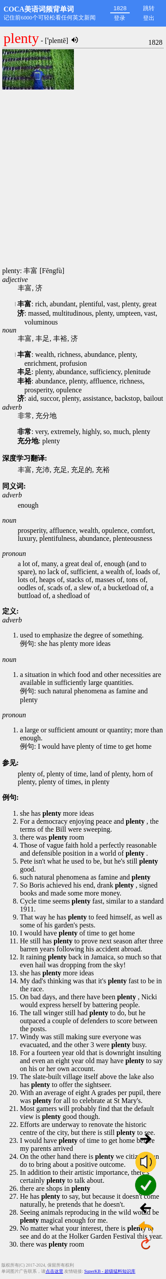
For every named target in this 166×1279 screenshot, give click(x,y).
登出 (148, 18)
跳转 (148, 8)
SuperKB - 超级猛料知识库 (109, 1271)
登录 (119, 18)
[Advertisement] (83, 179)
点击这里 (54, 1271)
